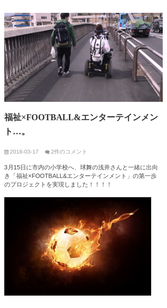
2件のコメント (69, 151)
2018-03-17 (21, 151)
